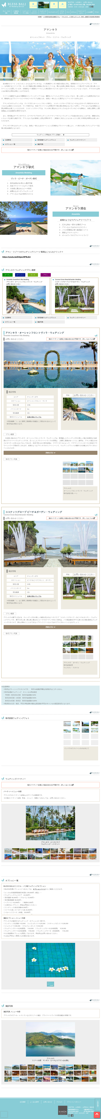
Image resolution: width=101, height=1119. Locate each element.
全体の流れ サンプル (34, 415)
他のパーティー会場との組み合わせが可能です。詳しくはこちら (50, 149)
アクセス (59, 1099)
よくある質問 (34, 1099)
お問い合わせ (98, 1103)
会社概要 (23, 1099)
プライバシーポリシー (74, 1099)
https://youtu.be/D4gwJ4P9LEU (16, 255)
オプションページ (39, 886)
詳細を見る (49, 451)
